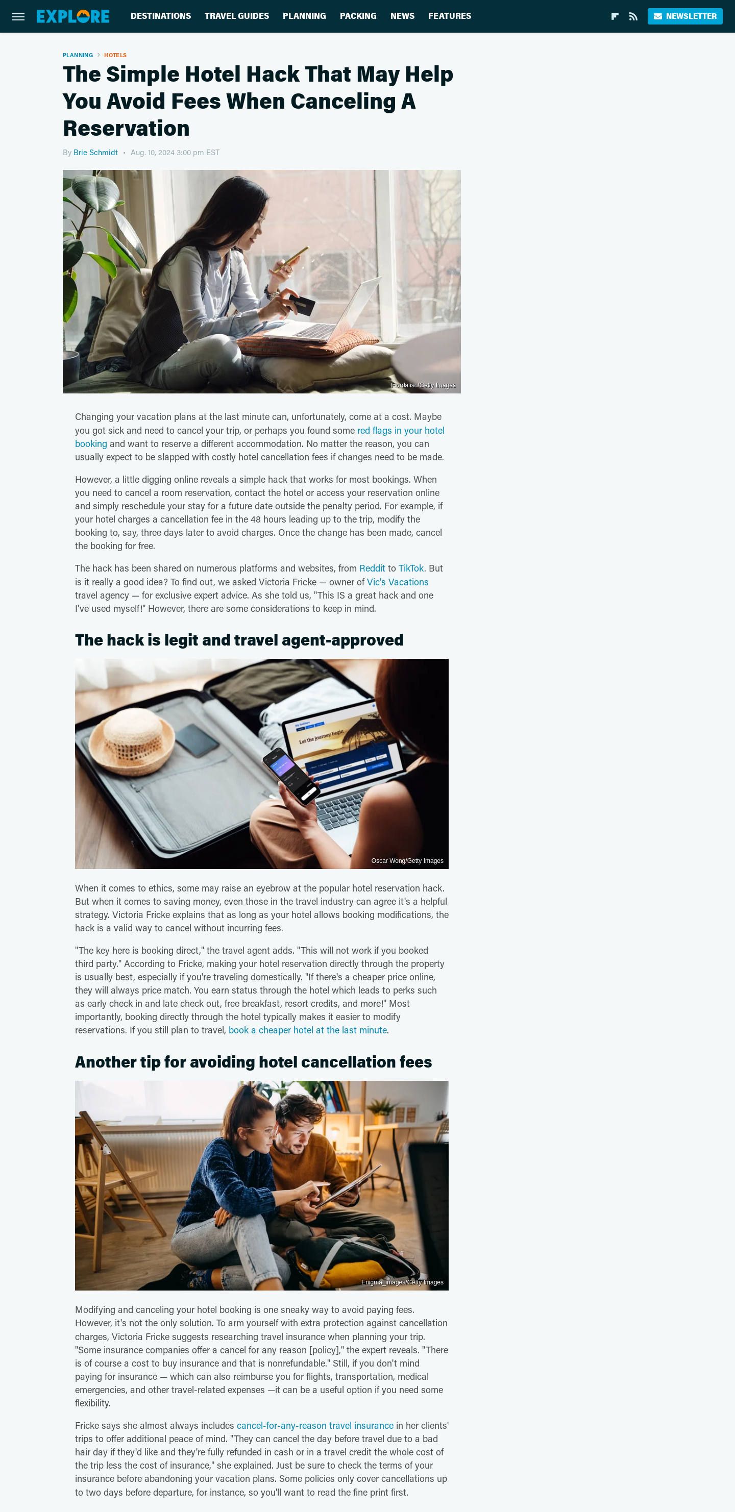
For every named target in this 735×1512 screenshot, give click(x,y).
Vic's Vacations (398, 582)
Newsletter (685, 16)
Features (449, 16)
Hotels (115, 55)
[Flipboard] (615, 16)
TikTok (411, 568)
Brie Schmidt (96, 152)
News (402, 16)
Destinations (161, 16)
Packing (358, 16)
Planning (304, 16)
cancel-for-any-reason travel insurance (315, 1425)
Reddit (372, 568)
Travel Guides (237, 16)
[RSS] (633, 16)
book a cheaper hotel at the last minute (308, 1030)
